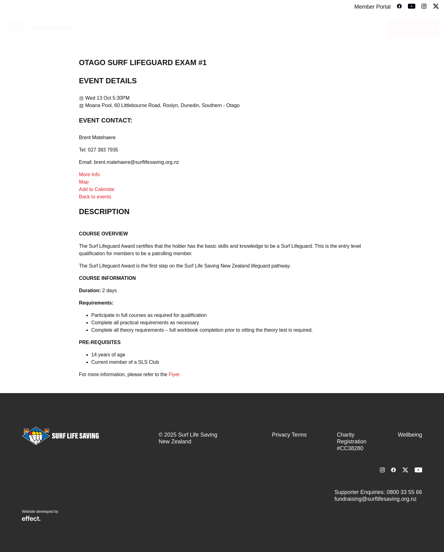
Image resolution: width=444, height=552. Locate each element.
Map (83, 182)
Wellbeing (410, 435)
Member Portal (372, 7)
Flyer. (175, 374)
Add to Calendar (97, 189)
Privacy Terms (289, 435)
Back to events (95, 196)
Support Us (169, 29)
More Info (89, 174)
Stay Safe (131, 29)
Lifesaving (236, 29)
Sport (267, 29)
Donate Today (413, 29)
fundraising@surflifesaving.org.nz (376, 499)
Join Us (204, 29)
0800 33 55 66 (404, 492)
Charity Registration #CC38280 (352, 441)
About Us (96, 29)
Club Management (307, 29)
